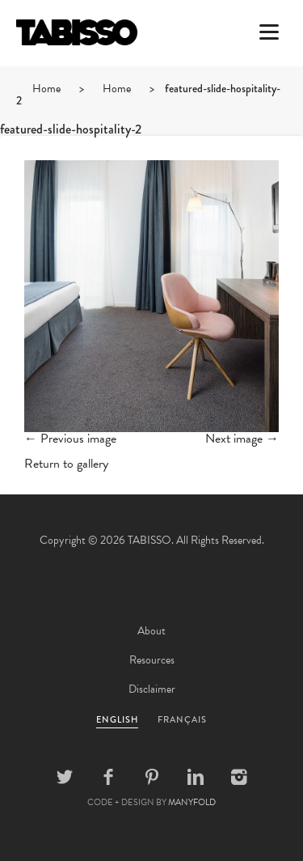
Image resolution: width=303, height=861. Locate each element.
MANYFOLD (192, 802)
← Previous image (70, 438)
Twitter (65, 777)
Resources (152, 659)
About (151, 630)
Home (46, 88)
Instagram (239, 777)
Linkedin (195, 777)
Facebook (108, 777)
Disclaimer (151, 689)
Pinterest (152, 777)
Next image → (242, 438)
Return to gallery (66, 463)
